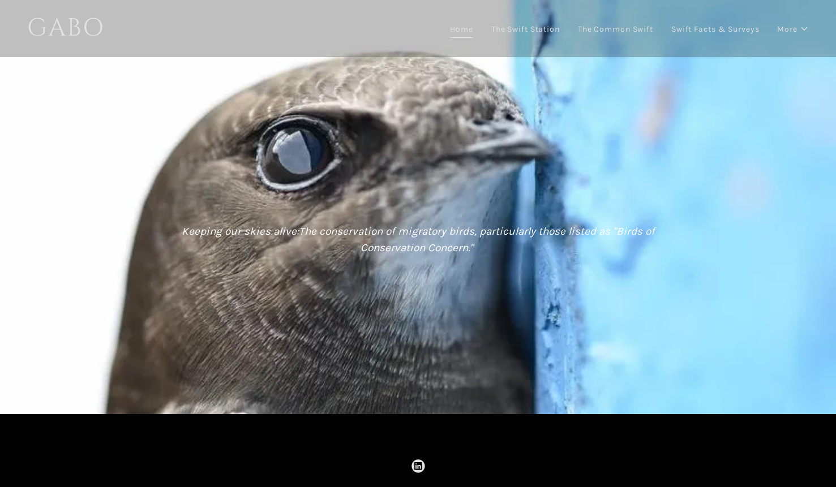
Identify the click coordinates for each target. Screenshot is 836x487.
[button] (793, 29)
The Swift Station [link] (525, 29)
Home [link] (461, 29)
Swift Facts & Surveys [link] (715, 29)
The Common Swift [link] (615, 29)
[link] (218, 33)
